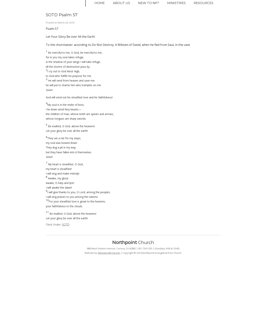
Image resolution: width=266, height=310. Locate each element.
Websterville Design (109, 253)
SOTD (65, 224)
